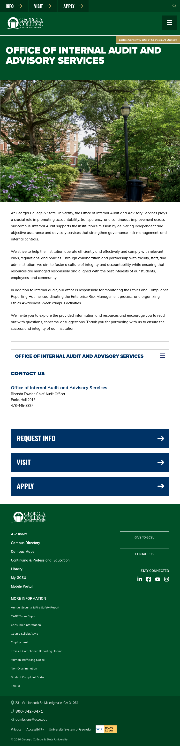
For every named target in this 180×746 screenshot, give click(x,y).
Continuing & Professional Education (40, 560)
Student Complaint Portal (28, 677)
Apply (73, 6)
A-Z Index (19, 534)
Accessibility (35, 729)
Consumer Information (26, 625)
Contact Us (144, 554)
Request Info (91, 438)
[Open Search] (174, 6)
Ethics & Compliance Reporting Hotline (36, 651)
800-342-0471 (27, 711)
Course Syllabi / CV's (24, 633)
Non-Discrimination (24, 668)
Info (14, 6)
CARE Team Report (24, 616)
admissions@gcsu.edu (29, 719)
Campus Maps (22, 551)
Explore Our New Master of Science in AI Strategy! (148, 39)
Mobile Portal (22, 586)
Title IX (15, 686)
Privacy (16, 729)
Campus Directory (25, 543)
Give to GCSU (145, 537)
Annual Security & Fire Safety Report (35, 607)
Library (16, 569)
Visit (43, 6)
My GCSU (18, 578)
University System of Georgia (70, 729)
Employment (19, 642)
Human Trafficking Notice (28, 659)
